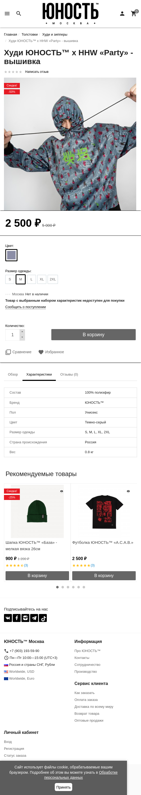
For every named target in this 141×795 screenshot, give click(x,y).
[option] (37, 532)
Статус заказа (15, 756)
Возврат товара (87, 714)
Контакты (82, 658)
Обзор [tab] (13, 374)
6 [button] (84, 587)
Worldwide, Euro (19, 678)
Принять (63, 787)
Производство (86, 672)
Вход (8, 742)
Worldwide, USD (19, 672)
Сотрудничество (88, 665)
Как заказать (85, 693)
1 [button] (57, 587)
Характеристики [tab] (39, 374)
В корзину (37, 575)
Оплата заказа (86, 700)
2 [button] (62, 587)
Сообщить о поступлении (25, 307)
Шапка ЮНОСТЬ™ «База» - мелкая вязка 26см (31, 545)
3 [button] (68, 587)
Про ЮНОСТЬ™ (88, 651)
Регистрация (14, 749)
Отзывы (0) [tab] (69, 374)
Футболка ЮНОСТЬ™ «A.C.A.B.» (102, 542)
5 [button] (78, 587)
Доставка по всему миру (94, 707)
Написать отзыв (36, 72)
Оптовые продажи (89, 720)
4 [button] (73, 587)
